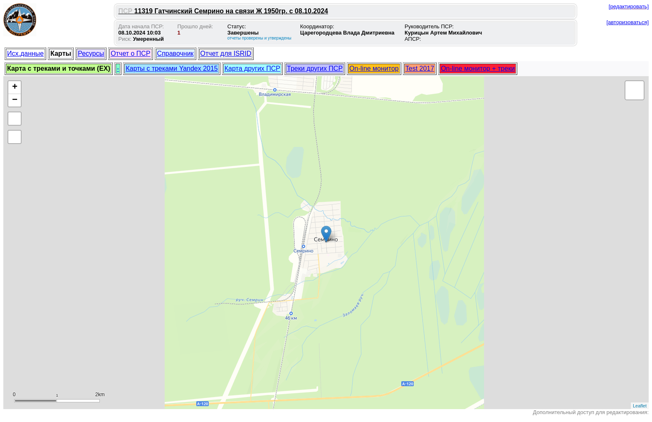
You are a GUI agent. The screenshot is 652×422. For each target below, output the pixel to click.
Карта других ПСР (252, 68)
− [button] (14, 100)
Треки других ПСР (315, 68)
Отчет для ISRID (226, 53)
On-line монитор (374, 68)
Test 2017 (419, 68)
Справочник (175, 53)
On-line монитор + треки (478, 68)
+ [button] (14, 87)
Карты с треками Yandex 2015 (171, 68)
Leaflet (640, 405)
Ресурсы (91, 53)
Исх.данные (25, 53)
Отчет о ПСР (130, 53)
